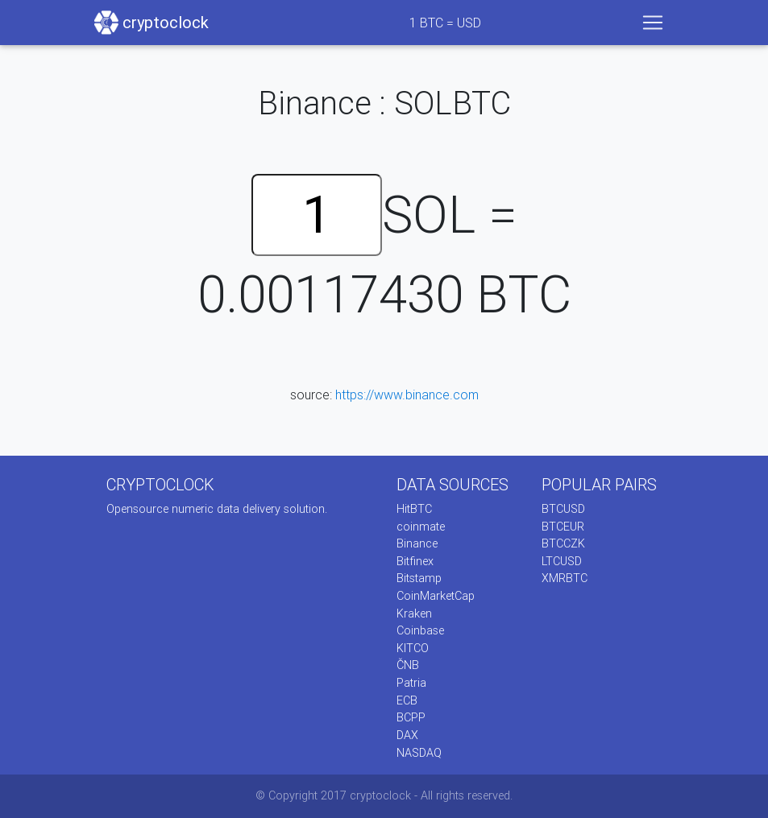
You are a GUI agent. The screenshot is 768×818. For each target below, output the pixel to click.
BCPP (411, 717)
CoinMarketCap (435, 596)
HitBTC (414, 509)
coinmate (420, 526)
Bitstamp (419, 578)
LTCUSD (562, 561)
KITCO (412, 648)
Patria (411, 682)
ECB (406, 700)
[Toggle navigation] (653, 22)
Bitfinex (415, 561)
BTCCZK (563, 543)
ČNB (407, 665)
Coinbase (420, 630)
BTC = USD (445, 22)
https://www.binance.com (407, 394)
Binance (417, 543)
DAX (407, 735)
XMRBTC (564, 578)
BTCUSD (563, 509)
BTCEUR (563, 526)
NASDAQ (419, 753)
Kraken (414, 613)
